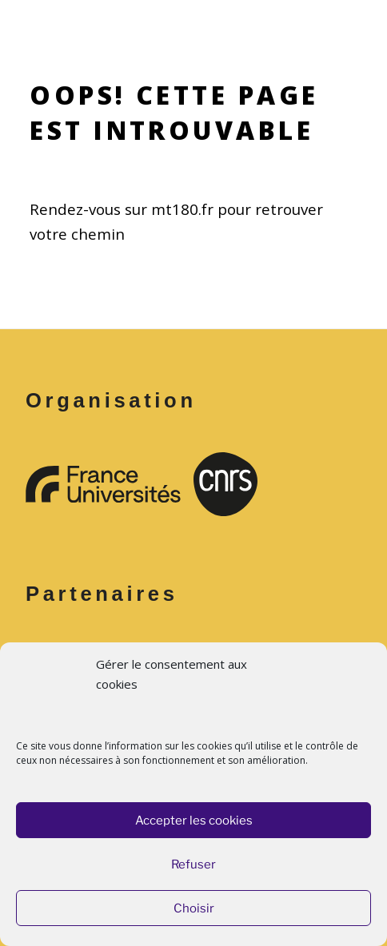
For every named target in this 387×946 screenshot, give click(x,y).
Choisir (194, 908)
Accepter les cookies (194, 820)
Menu (193, 20)
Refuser (193, 864)
